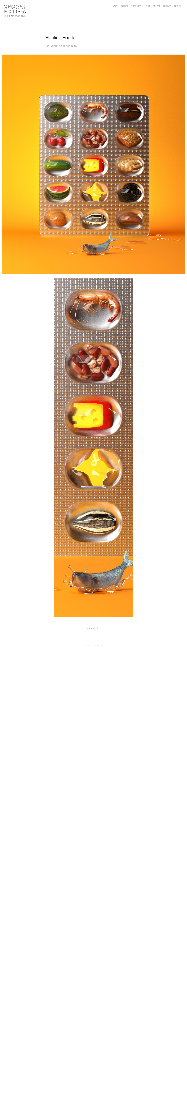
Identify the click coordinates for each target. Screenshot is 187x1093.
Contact (167, 6)
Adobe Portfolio (97, 645)
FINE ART (156, 6)
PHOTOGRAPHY (137, 6)
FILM (148, 6)
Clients (124, 6)
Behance (177, 6)
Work (115, 6)
